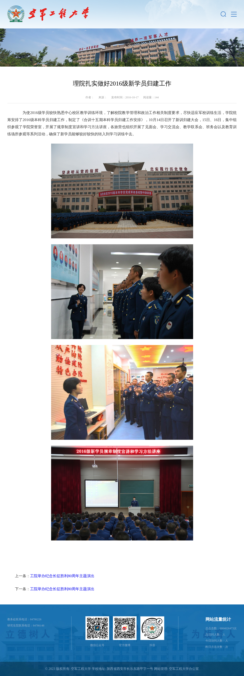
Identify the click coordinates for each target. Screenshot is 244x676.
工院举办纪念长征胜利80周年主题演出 (62, 576)
